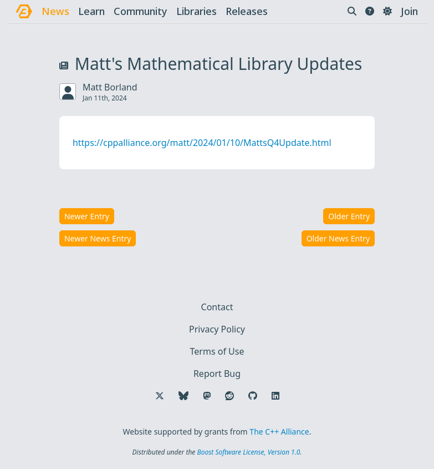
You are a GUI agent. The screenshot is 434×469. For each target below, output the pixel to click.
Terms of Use (217, 351)
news (55, 11)
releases (247, 11)
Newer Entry (86, 216)
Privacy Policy (217, 329)
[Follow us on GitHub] (252, 395)
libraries (196, 11)
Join (409, 11)
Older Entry (349, 216)
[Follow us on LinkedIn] (275, 395)
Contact (217, 307)
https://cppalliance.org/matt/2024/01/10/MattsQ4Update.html (202, 143)
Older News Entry (338, 238)
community (140, 11)
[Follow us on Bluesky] (183, 395)
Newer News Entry (97, 238)
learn (91, 11)
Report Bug (217, 373)
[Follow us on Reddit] (229, 395)
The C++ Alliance (279, 431)
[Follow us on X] (159, 395)
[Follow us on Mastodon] (207, 395)
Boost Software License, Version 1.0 (248, 452)
